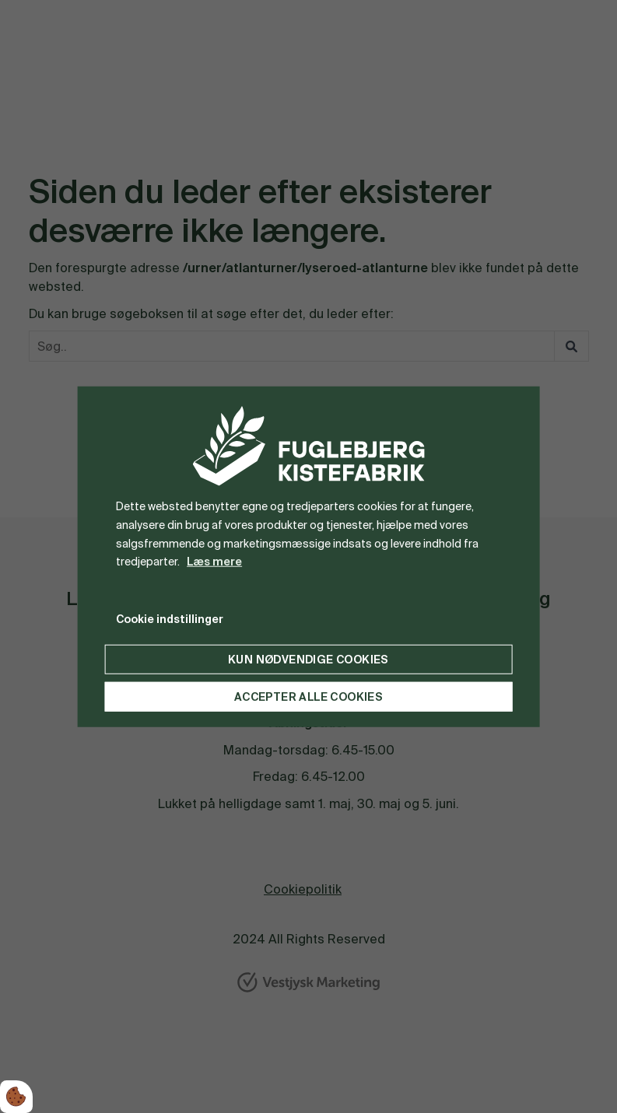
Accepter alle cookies (308, 697)
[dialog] (308, 556)
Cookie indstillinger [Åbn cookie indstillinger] (169, 619)
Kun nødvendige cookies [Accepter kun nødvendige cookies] (308, 659)
